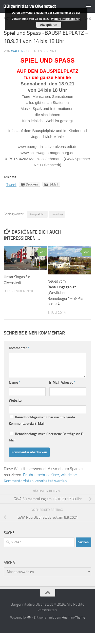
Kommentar (19, 348)
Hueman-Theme (73, 617)
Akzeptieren (48, 25)
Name (14, 382)
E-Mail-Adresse (62, 382)
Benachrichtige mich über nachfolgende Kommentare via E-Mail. (42, 420)
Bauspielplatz (37, 214)
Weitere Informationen (66, 18)
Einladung (57, 214)
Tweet (11, 184)
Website (15, 400)
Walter (17, 51)
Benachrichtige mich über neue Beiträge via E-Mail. (47, 437)
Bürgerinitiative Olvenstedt (29, 6)
